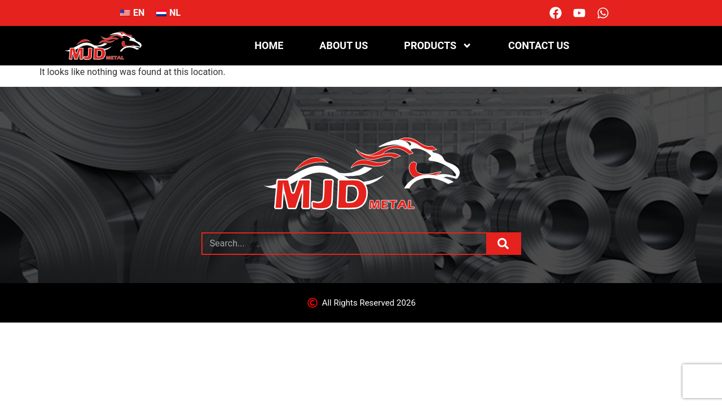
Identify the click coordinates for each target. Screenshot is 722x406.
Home (268, 45)
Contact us (538, 45)
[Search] (503, 243)
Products (438, 45)
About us (343, 45)
